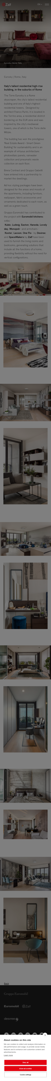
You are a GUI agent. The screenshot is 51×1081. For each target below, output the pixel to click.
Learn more (8, 1055)
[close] (45, 1035)
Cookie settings (25, 1075)
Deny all (26, 1062)
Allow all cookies (25, 1069)
